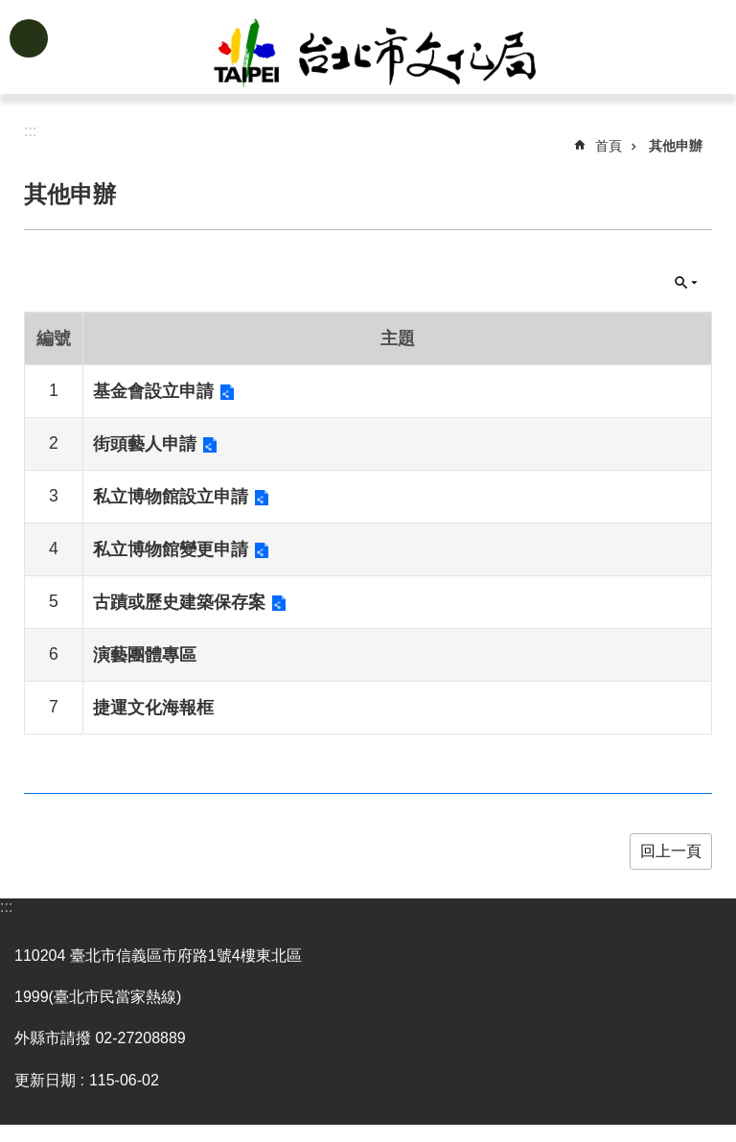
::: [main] (30, 131)
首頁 (608, 145)
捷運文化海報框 (153, 707)
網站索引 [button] (29, 38)
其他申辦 (675, 145)
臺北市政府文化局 (398, 55)
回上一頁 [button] (671, 851)
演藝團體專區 (144, 654)
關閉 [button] (686, 282)
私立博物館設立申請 (170, 496)
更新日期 (45, 1080)
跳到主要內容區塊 (10, 10)
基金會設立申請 (153, 391)
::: (6, 906)
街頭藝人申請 (144, 444)
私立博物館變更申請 (170, 549)
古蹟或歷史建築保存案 (179, 602)
